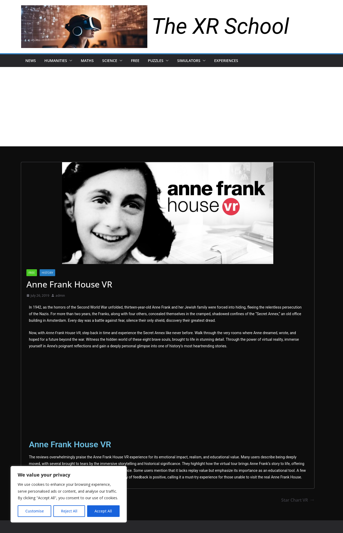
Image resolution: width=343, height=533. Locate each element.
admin (60, 295)
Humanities (55, 60)
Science (109, 60)
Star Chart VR (297, 500)
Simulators (188, 60)
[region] (69, 494)
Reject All (69, 510)
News (30, 60)
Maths (87, 60)
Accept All (103, 510)
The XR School (220, 26)
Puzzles (155, 60)
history (47, 273)
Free (135, 60)
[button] (69, 60)
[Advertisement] (171, 106)
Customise (34, 510)
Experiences (226, 60)
